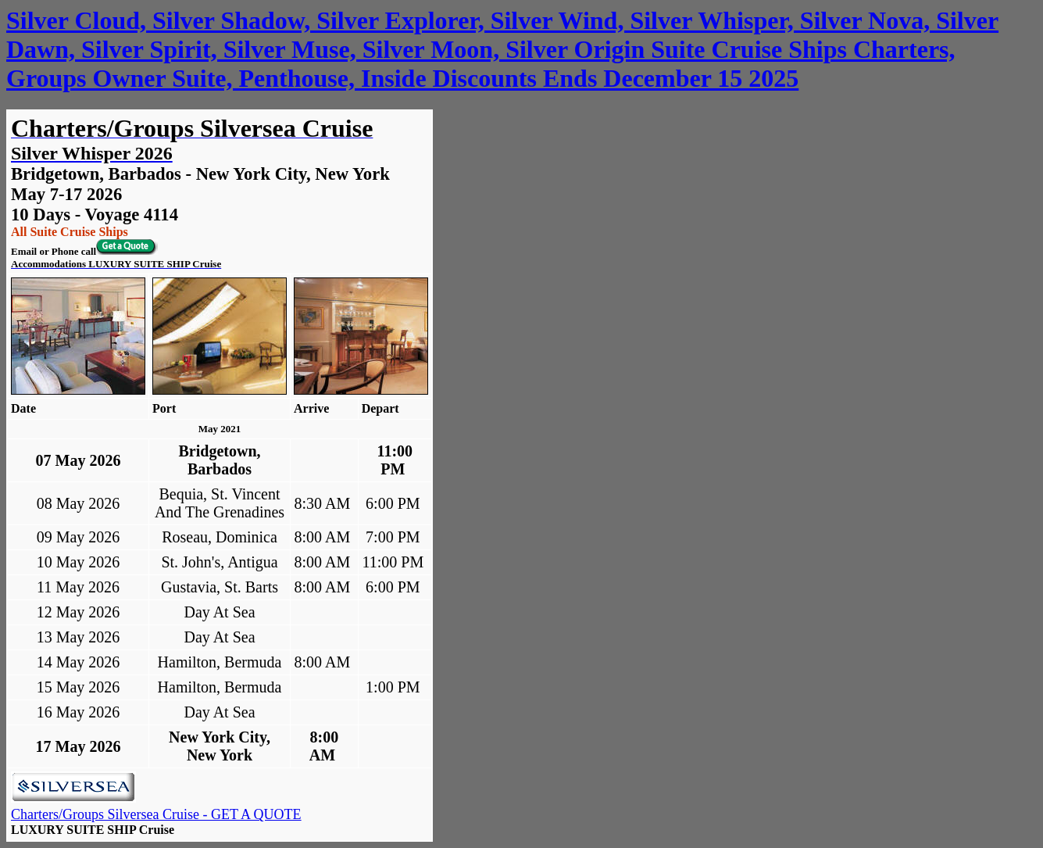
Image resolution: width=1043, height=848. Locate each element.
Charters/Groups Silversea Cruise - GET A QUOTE (156, 814)
